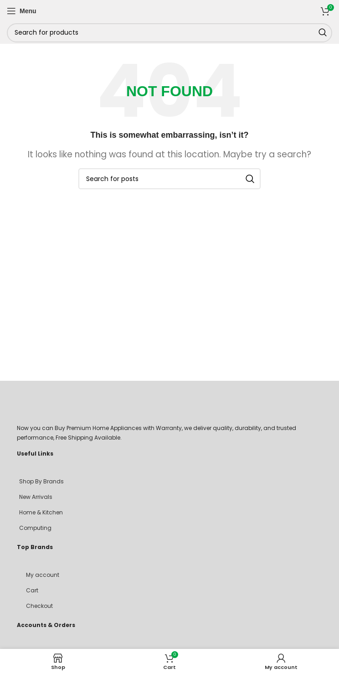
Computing (35, 528)
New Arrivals (35, 497)
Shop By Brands (41, 481)
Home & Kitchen (41, 512)
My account (42, 575)
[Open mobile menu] (21, 11)
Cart (32, 590)
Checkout (39, 606)
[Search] (169, 32)
